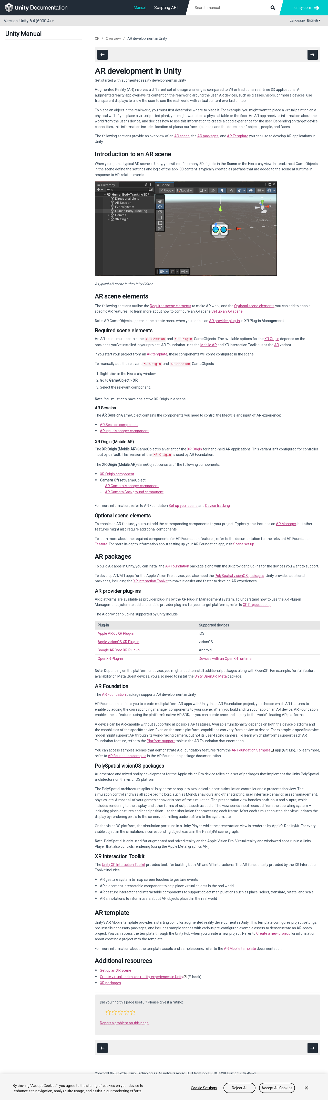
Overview (113, 38)
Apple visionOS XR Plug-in (118, 640)
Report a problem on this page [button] (124, 1021)
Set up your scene (183, 504)
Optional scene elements (254, 306)
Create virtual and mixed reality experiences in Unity (141, 975)
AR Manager (286, 522)
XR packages (110, 981)
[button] (108, 1011)
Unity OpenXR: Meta (210, 675)
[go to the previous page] (102, 55)
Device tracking (217, 504)
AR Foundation (177, 565)
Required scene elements (170, 306)
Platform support (161, 739)
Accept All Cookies (277, 1088)
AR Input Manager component (124, 430)
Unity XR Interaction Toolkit (123, 863)
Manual (140, 7)
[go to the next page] (313, 55)
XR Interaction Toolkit (150, 579)
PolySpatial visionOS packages (239, 574)
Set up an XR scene (227, 311)
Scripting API (166, 7)
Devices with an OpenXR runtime (225, 657)
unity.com (302, 7)
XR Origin (271, 339)
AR (276, 344)
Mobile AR (208, 344)
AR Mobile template (240, 947)
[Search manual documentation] (234, 7)
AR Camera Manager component (132, 484)
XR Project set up (257, 603)
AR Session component (119, 424)
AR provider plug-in (224, 321)
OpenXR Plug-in (110, 657)
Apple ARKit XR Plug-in (116, 632)
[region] (164, 1087)
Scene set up (243, 543)
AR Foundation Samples (251, 749)
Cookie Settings (204, 1088)
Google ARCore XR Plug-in (119, 649)
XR (97, 38)
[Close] (306, 1088)
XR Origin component (117, 472)
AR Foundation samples (127, 754)
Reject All (239, 1088)
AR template (157, 354)
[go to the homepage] (40, 7)
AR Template (237, 136)
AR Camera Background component (134, 490)
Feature (101, 543)
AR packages (208, 136)
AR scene (182, 136)
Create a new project (273, 932)
